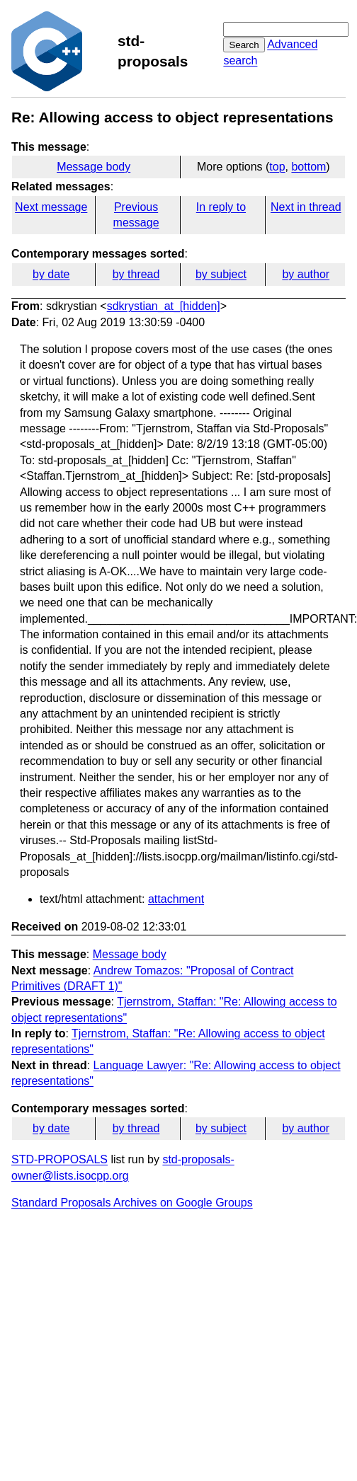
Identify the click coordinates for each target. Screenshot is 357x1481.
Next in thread (306, 207)
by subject (221, 274)
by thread (136, 274)
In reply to (221, 207)
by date (51, 274)
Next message (51, 207)
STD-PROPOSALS (59, 1159)
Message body (93, 167)
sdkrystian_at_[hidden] (163, 306)
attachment (176, 899)
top (277, 167)
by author (305, 274)
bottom (308, 167)
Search (244, 45)
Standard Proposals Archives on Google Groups (132, 1203)
